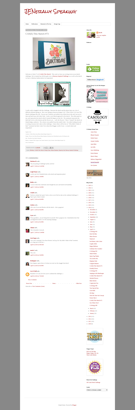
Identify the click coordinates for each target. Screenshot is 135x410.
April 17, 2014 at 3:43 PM (36, 187)
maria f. (32, 250)
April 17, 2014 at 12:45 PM (37, 166)
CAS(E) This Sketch (45, 74)
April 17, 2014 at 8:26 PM (36, 199)
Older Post (79, 283)
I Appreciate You (94, 283)
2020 (89, 193)
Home (27, 24)
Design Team (47, 150)
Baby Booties (93, 281)
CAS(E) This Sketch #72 (96, 276)
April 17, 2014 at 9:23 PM (36, 222)
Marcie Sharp (94, 156)
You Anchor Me (94, 258)
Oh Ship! (92, 293)
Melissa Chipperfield (96, 159)
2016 (89, 202)
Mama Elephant (54, 150)
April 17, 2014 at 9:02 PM (36, 209)
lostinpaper (33, 261)
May (91, 227)
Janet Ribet (93, 144)
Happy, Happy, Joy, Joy (92, 353)
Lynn (31, 215)
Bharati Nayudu (95, 135)
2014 (89, 207)
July (91, 222)
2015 (89, 205)
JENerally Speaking (50, 11)
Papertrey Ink (62, 150)
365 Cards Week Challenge (93, 382)
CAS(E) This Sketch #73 (96, 266)
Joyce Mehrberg (95, 150)
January (92, 313)
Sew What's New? (94, 303)
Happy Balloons (94, 246)
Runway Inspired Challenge (60, 76)
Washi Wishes (93, 253)
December (92, 209)
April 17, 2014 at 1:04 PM (36, 176)
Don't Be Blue (93, 234)
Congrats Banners (94, 263)
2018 (89, 197)
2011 (89, 321)
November (93, 212)
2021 (89, 190)
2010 (89, 324)
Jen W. (100, 32)
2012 (89, 319)
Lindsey (32, 205)
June (91, 224)
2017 (89, 200)
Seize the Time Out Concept (97, 295)
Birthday (32, 150)
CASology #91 (93, 271)
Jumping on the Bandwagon (97, 273)
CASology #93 (93, 231)
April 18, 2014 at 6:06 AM (37, 244)
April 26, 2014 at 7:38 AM (37, 276)
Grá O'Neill (33, 271)
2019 (89, 195)
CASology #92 (93, 251)
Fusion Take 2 (93, 298)
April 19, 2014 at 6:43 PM (36, 265)
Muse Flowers (93, 236)
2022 (89, 188)
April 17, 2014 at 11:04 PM (37, 232)
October (92, 214)
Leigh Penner (34, 172)
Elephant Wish (93, 261)
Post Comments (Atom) (38, 286)
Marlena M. (33, 161)
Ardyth (32, 192)
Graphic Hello (93, 244)
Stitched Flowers (94, 278)
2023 (89, 185)
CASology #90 (93, 285)
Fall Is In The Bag (91, 351)
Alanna (32, 227)
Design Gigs (57, 24)
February (92, 311)
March (92, 308)
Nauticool (92, 239)
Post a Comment (32, 279)
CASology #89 (93, 305)
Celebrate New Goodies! (96, 249)
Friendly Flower (94, 268)
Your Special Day (94, 288)
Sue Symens (94, 165)
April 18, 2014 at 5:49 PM (36, 255)
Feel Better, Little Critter (96, 241)
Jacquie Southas (95, 141)
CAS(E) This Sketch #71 (96, 300)
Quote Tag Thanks (94, 256)
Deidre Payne (94, 138)
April (91, 229)
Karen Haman (94, 153)
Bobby (32, 182)
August (92, 219)
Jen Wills (93, 147)
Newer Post (29, 283)
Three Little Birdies (91, 355)
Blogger (74, 405)
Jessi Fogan (33, 238)
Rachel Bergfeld (95, 162)
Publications (34, 24)
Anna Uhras (94, 132)
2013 (89, 316)
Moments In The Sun (45, 24)
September (93, 217)
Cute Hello (92, 290)
